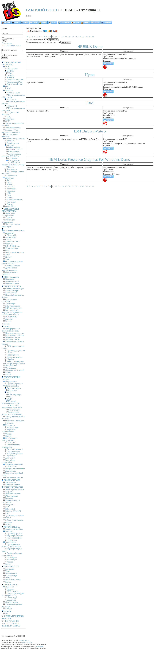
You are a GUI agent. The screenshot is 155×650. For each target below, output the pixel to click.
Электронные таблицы (14, 335)
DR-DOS (10, 75)
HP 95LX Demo (90, 46)
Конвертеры (12, 540)
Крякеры (10, 589)
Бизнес (8, 372)
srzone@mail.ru (24, 640)
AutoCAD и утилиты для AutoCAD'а (12, 406)
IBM (89, 103)
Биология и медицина (14, 464)
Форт (7, 250)
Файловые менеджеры (14, 288)
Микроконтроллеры (15, 453)
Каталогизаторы (12, 291)
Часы (7, 571)
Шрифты (10, 359)
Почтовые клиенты (13, 494)
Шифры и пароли (12, 484)
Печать (9, 353)
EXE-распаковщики (13, 308)
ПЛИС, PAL (12, 443)
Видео (9, 182)
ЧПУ (9, 392)
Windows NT (12, 106)
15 (66, 37)
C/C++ (8, 239)
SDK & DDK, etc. (12, 246)
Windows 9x (12, 99)
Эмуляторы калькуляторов (8, 214)
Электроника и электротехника (10, 439)
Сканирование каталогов (9, 300)
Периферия (11, 202)
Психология (12, 467)
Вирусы (8, 609)
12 (56, 37)
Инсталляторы (14, 152)
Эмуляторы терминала (14, 489)
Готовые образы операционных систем (11, 131)
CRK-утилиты (12, 591)
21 (87, 37)
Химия (8, 436)
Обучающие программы (15, 421)
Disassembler (12, 235)
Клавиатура (11, 189)
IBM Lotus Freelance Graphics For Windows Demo (90, 159)
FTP (7, 507)
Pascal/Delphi (10, 237)
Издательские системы (14, 333)
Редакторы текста (12, 337)
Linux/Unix (9, 119)
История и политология (15, 469)
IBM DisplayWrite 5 (90, 131)
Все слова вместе (10, 55)
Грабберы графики (14, 538)
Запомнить (7, 38)
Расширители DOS (14, 82)
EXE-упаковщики (12, 306)
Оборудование (14, 147)
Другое (10, 204)
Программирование (15, 384)
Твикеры (10, 141)
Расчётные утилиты (15, 449)
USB (9, 193)
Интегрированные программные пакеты (11, 330)
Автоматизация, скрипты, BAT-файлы (11, 155)
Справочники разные (14, 477)
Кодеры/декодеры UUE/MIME (11, 501)
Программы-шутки (13, 580)
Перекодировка (13, 355)
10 (50, 37)
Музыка (10, 423)
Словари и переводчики (15, 364)
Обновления (12, 176)
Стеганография (11, 602)
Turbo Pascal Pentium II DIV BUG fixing (12, 164)
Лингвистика (10, 471)
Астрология (10, 458)
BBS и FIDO (10, 509)
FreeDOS (10, 77)
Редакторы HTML (12, 340)
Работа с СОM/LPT (13, 511)
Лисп (7, 255)
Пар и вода (12, 390)
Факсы (8, 518)
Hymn (90, 74)
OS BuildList (10, 206)
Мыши (9, 184)
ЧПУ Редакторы (14, 395)
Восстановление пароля (11, 45)
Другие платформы (15, 84)
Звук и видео (10, 542)
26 (89, 37)
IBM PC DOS (12, 69)
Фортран (8, 244)
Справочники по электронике (11, 446)
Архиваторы (10, 304)
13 (59, 37)
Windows (9, 91)
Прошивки (9, 279)
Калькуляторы (13, 427)
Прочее (11, 167)
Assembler (9, 233)
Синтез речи (12, 557)
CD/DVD (10, 187)
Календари (9, 569)
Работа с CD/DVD (15, 149)
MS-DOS (10, 71)
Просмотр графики (14, 533)
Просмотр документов (16, 350)
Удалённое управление (14, 515)
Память (10, 197)
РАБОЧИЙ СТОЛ (41, 10)
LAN (7, 513)
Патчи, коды (12, 598)
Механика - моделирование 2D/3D (11, 402)
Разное (8, 321)
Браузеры (9, 491)
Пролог (8, 257)
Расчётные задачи (14, 388)
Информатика (11, 381)
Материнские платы (15, 200)
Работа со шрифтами (15, 361)
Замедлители (12, 169)
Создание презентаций (14, 370)
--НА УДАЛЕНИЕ (11, 621)
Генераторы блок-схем (14, 252)
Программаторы (13, 451)
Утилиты (10, 145)
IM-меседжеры (11, 496)
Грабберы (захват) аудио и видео (12, 554)
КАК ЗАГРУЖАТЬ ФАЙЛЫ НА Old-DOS (11, 625)
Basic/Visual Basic (12, 242)
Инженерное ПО (12, 386)
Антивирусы (10, 482)
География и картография (9, 461)
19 (80, 37)
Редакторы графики (15, 536)
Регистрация (7, 43)
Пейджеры (9, 505)
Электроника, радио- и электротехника (12, 413)
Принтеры (11, 191)
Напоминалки (11, 573)
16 (69, 37)
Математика (10, 425)
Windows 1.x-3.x (13, 93)
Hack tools (9, 587)
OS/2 (7, 86)
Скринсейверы (11, 575)
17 (73, 37)
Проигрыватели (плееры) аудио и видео (11, 545)
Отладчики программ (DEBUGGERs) (12, 262)
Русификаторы (13, 143)
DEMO (8, 578)
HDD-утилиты (11, 317)
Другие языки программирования (9, 269)
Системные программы (14, 139)
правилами (39, 646)
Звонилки (9, 498)
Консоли (8, 218)
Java (7, 259)
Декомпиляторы (12, 248)
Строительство (14, 410)
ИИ (6, 613)
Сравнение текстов (14, 357)
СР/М (7, 121)
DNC (10, 397)
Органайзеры (10, 368)
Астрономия (10, 456)
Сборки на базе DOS (15, 80)
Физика (8, 434)
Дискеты (8, 319)
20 (83, 37)
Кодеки (10, 562)
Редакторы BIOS (12, 281)
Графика (8, 531)
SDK (10, 73)
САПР (9, 399)
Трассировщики (13, 266)
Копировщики (11, 293)
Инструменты (14, 160)
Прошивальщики (12, 284)
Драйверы (9, 178)
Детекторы (11, 600)
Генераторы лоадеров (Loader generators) (13, 594)
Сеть (9, 195)
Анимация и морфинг (14, 529)
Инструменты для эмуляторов (11, 225)
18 (76, 37)
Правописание (11, 366)
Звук (9, 180)
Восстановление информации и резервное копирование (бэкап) (12, 312)
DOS (7, 67)
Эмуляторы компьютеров (8, 221)
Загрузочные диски (13, 128)
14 (63, 37)
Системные (13, 158)
